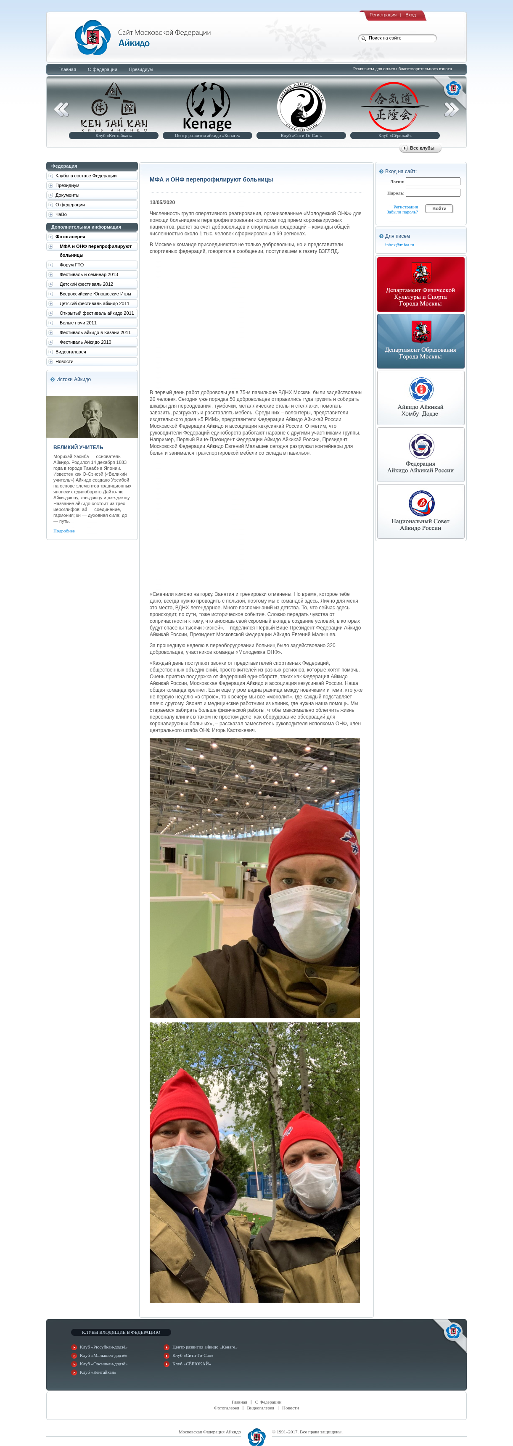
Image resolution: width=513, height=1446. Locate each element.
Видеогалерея (261, 1407)
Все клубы (422, 147)
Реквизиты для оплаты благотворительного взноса (402, 68)
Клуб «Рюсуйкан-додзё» (103, 1346)
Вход (410, 14)
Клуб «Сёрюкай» (395, 135)
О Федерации (268, 1401)
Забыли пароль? (402, 211)
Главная (239, 1401)
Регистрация (383, 14)
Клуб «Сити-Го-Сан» (301, 135)
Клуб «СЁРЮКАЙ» (191, 1363)
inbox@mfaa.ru (399, 244)
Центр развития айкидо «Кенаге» (207, 135)
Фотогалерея (226, 1407)
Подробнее (64, 530)
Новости (290, 1407)
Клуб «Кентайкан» (113, 135)
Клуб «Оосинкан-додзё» (103, 1363)
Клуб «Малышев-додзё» (103, 1355)
